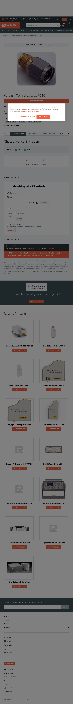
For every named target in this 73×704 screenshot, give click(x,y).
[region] (36, 112)
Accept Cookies (43, 116)
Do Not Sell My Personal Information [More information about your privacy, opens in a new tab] (30, 111)
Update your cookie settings (27, 116)
